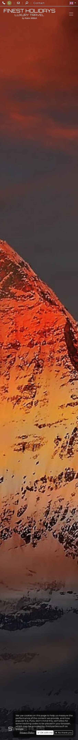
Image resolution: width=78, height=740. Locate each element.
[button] (73, 3)
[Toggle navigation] (71, 14)
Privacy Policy (27, 732)
